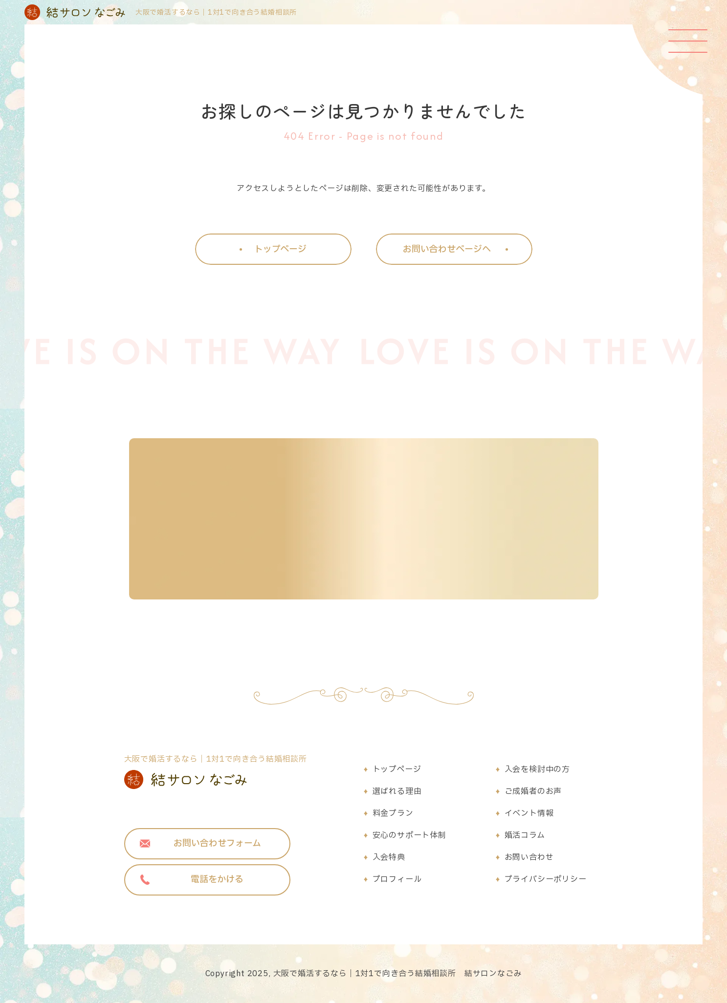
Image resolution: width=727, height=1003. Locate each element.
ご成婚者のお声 (533, 791)
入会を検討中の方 (537, 769)
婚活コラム (525, 835)
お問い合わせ (529, 857)
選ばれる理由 (397, 791)
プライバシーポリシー (546, 879)
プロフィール (397, 879)
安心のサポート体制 (409, 835)
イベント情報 (529, 813)
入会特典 (389, 857)
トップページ (397, 769)
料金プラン (393, 813)
